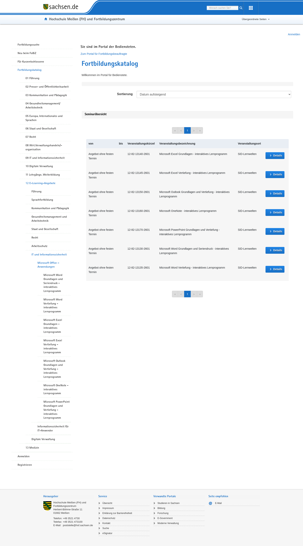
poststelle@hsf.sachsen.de (78, 525)
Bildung (161, 508)
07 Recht (31, 137)
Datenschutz (108, 518)
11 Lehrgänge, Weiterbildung (43, 174)
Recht (34, 237)
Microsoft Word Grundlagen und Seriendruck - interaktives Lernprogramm (53, 283)
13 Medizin (32, 447)
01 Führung (32, 78)
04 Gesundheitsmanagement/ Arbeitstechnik (43, 105)
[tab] (68, 497)
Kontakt (106, 523)
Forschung (163, 513)
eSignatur (107, 533)
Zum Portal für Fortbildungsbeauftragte (104, 53)
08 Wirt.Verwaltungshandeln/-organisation (44, 147)
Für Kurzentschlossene (31, 61)
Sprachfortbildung (42, 199)
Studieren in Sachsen (168, 503)
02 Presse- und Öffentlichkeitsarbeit (47, 86)
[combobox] (222, 8)
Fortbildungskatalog (30, 70)
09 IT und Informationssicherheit (45, 158)
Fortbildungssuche (28, 44)
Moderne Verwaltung (168, 523)
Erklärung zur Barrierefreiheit (117, 513)
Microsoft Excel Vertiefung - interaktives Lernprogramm (52, 346)
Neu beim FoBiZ (27, 53)
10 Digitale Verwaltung (39, 166)
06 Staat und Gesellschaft (41, 128)
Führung (36, 191)
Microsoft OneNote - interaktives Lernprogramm (55, 389)
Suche (105, 528)
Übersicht (107, 503)
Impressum (108, 508)
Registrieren (25, 465)
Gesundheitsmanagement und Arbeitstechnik (49, 218)
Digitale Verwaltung (43, 439)
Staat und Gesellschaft (44, 229)
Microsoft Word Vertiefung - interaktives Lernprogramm (52, 305)
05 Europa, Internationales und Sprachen (44, 118)
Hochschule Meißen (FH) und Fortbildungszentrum (87, 19)
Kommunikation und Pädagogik (50, 208)
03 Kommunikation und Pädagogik (46, 95)
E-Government (165, 518)
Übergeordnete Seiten (254, 19)
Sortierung (125, 94)
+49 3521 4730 (71, 518)
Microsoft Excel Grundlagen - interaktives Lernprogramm (52, 326)
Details (277, 155)
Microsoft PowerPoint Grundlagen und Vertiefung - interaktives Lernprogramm (56, 409)
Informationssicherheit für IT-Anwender (53, 428)
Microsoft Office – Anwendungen (48, 265)
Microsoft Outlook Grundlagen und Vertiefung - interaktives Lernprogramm (54, 369)
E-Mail (218, 503)
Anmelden (294, 34)
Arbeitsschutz (39, 246)
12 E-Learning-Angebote (40, 183)
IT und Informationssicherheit (49, 254)
